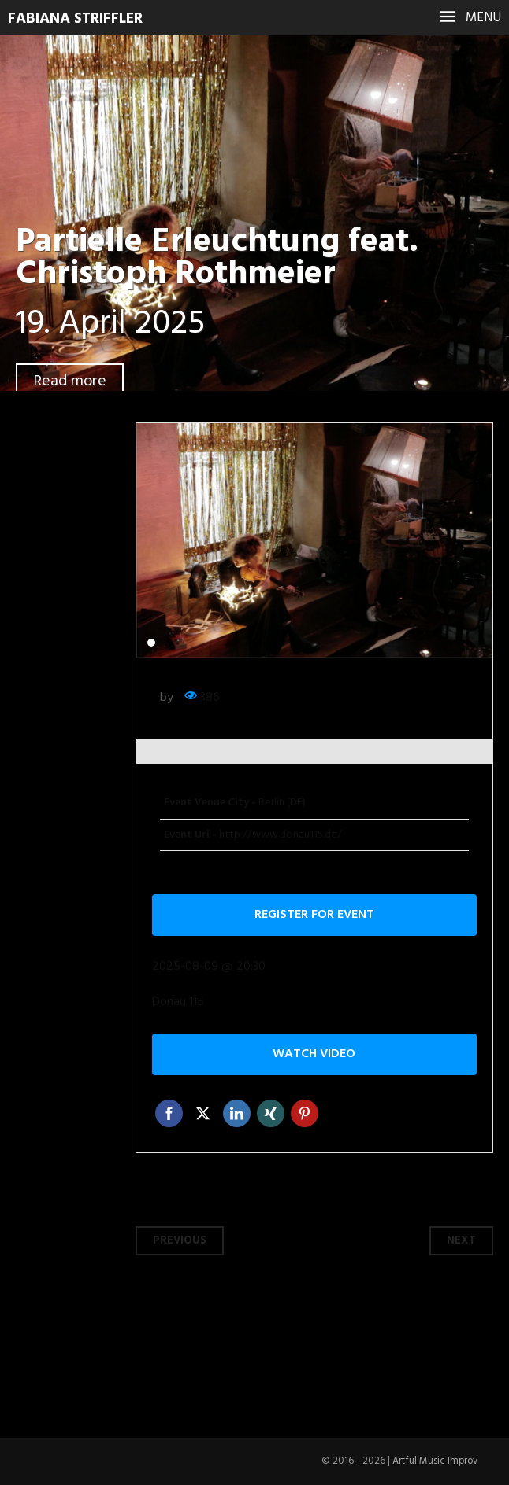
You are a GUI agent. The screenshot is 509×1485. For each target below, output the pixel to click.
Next (461, 1240)
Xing (270, 1113)
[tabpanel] (314, 540)
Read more (71, 381)
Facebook (169, 1113)
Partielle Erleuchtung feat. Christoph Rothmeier (225, 258)
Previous (180, 1240)
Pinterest (304, 1113)
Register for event (314, 915)
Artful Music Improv (433, 1461)
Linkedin (237, 1113)
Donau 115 (178, 1002)
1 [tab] (151, 643)
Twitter (203, 1113)
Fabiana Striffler (79, 18)
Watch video (314, 1054)
